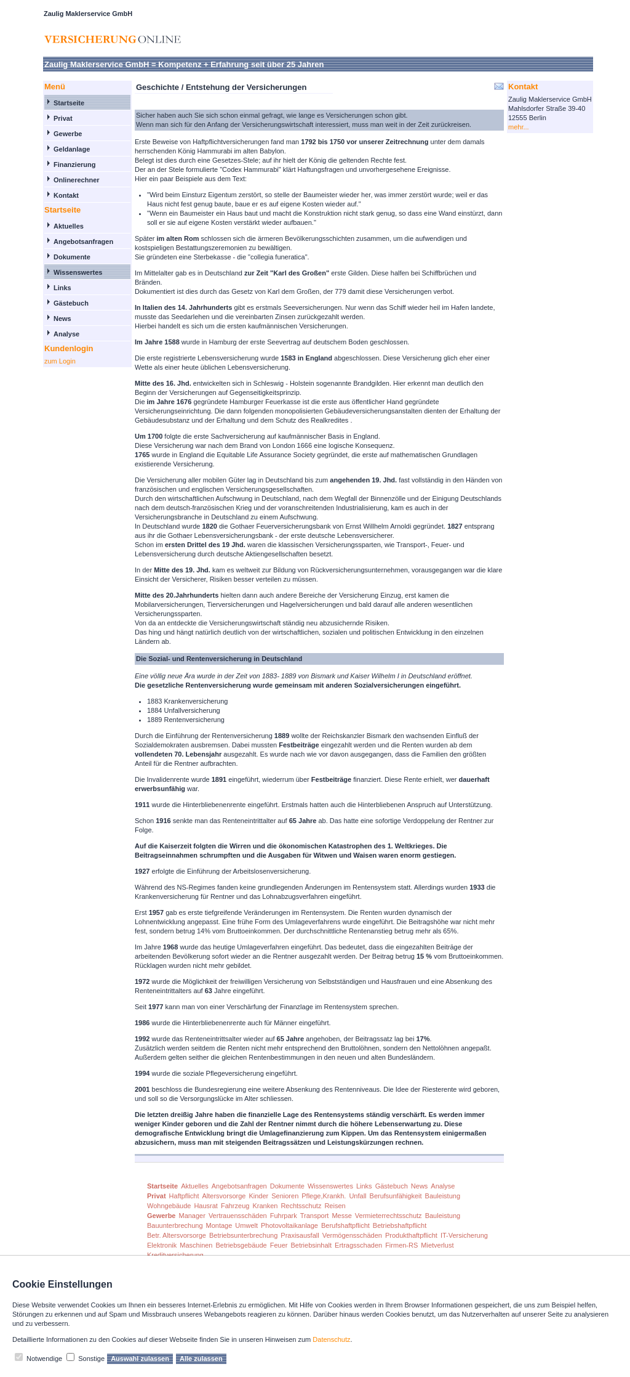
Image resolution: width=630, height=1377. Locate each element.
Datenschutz (331, 1339)
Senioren (284, 1196)
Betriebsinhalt (311, 1245)
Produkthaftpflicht (411, 1235)
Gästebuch (71, 303)
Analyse (66, 334)
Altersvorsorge (224, 1196)
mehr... (518, 127)
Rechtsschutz (301, 1205)
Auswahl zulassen (140, 1358)
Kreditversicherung (175, 1255)
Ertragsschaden (358, 1245)
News (62, 318)
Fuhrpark (283, 1215)
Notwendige (44, 1358)
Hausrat (206, 1205)
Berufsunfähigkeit (396, 1196)
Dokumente (72, 257)
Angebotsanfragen (83, 241)
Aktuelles (69, 226)
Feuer (279, 1245)
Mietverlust (437, 1245)
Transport (314, 1215)
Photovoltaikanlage (289, 1225)
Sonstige (91, 1358)
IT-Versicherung (464, 1235)
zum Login (60, 361)
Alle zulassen (201, 1358)
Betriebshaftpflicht (399, 1225)
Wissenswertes (78, 272)
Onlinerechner (77, 180)
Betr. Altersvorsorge (176, 1235)
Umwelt (246, 1225)
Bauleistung (443, 1196)
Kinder (258, 1196)
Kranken (264, 1205)
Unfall (357, 1196)
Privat (63, 118)
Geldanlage (72, 149)
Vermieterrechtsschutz (388, 1215)
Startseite (69, 103)
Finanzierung (74, 164)
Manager (191, 1215)
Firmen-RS (401, 1245)
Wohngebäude (169, 1205)
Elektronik (162, 1245)
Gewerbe (68, 133)
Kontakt (66, 195)
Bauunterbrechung (175, 1225)
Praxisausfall (300, 1235)
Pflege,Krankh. (323, 1196)
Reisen (334, 1205)
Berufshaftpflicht (345, 1225)
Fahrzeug (235, 1205)
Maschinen (196, 1245)
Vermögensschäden (352, 1235)
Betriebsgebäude (241, 1245)
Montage (219, 1225)
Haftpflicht (184, 1196)
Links (62, 287)
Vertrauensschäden (238, 1215)
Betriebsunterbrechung (243, 1235)
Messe (341, 1215)
